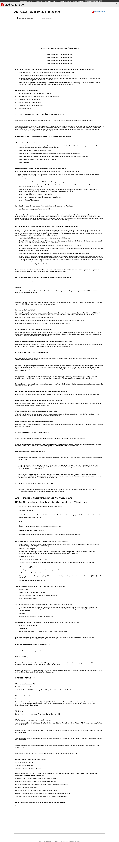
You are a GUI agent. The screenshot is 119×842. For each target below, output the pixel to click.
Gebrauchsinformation (25, 18)
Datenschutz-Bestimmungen (66, 841)
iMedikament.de (12, 4)
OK (100, 1)
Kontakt (77, 841)
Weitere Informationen (91, 1)
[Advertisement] (7, 81)
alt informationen (99, 11)
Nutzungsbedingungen (50, 841)
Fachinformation (45, 18)
